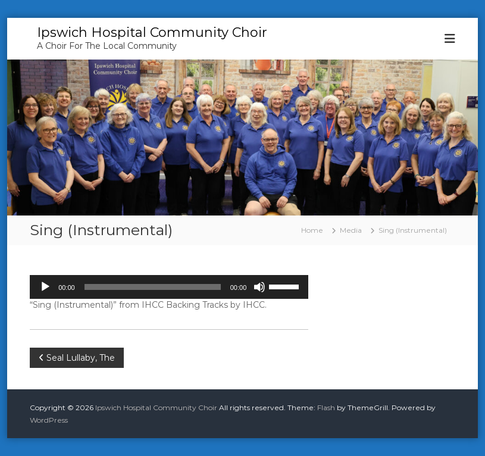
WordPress (49, 420)
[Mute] (259, 287)
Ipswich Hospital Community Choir (152, 32)
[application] (169, 287)
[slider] (153, 287)
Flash (326, 407)
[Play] (45, 287)
